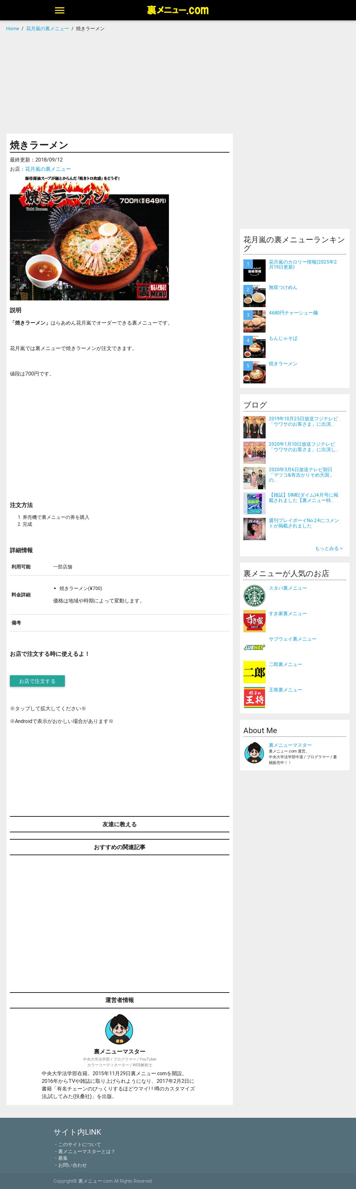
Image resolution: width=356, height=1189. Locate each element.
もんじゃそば (283, 338)
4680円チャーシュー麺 (293, 313)
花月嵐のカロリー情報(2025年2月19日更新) (303, 264)
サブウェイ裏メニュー (293, 639)
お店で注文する (37, 681)
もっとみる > (329, 548)
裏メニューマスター (290, 745)
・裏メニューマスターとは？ (84, 1151)
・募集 (60, 1158)
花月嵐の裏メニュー (48, 169)
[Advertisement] (178, 82)
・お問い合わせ (70, 1165)
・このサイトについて (77, 1144)
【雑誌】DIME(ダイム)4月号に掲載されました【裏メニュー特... (303, 497)
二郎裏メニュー (285, 664)
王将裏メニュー (285, 690)
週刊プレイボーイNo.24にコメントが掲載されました (304, 523)
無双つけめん (283, 287)
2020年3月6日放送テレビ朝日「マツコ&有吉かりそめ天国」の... (301, 474)
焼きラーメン (283, 364)
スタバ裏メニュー (288, 588)
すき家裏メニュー (288, 613)
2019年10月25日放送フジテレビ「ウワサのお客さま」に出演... (303, 421)
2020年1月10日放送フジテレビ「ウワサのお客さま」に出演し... (304, 446)
